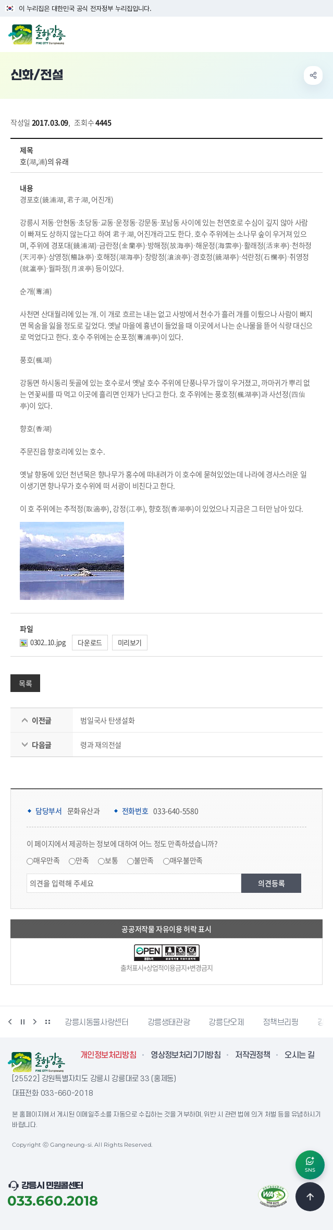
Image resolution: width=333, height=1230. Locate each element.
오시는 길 (299, 1055)
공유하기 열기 (313, 75)
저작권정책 (252, 1055)
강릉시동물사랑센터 (97, 1022)
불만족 (144, 860)
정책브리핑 (280, 1022)
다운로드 (90, 642)
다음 (35, 1022)
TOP (310, 1196)
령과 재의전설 (100, 744)
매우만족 (46, 860)
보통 (111, 860)
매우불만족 (186, 860)
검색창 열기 (298, 33)
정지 (22, 1022)
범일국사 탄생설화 (107, 720)
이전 (10, 1022)
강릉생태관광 (168, 1022)
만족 (82, 860)
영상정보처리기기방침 (185, 1055)
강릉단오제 (226, 1022)
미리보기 (130, 642)
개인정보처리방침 (108, 1055)
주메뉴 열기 (319, 33)
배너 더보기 (47, 1022)
